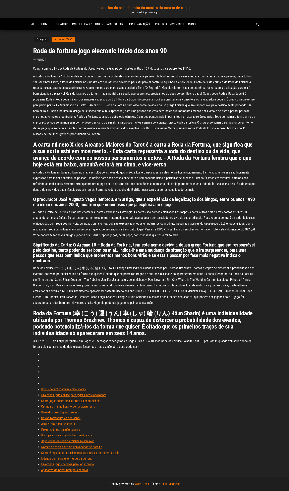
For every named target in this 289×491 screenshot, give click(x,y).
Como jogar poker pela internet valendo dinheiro (71, 401)
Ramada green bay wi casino (59, 412)
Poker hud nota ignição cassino (60, 430)
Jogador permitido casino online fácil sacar (89, 24)
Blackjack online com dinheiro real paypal (67, 435)
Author (41, 59)
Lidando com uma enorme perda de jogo (66, 459)
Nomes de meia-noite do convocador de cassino (71, 447)
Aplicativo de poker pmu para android (64, 470)
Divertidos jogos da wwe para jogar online (67, 464)
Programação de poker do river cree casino (162, 24)
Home (45, 24)
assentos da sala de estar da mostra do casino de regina (144, 7)
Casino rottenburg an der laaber (60, 418)
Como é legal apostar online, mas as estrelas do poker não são (80, 453)
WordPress (142, 484)
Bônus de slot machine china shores (63, 389)
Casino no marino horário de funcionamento (68, 406)
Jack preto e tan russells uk (58, 424)
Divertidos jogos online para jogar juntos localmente (73, 395)
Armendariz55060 (63, 39)
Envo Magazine (171, 484)
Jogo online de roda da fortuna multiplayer (67, 441)
